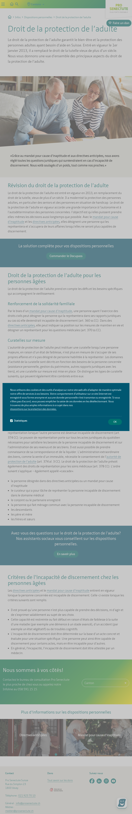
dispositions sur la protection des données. (33, 409)
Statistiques (18, 420)
